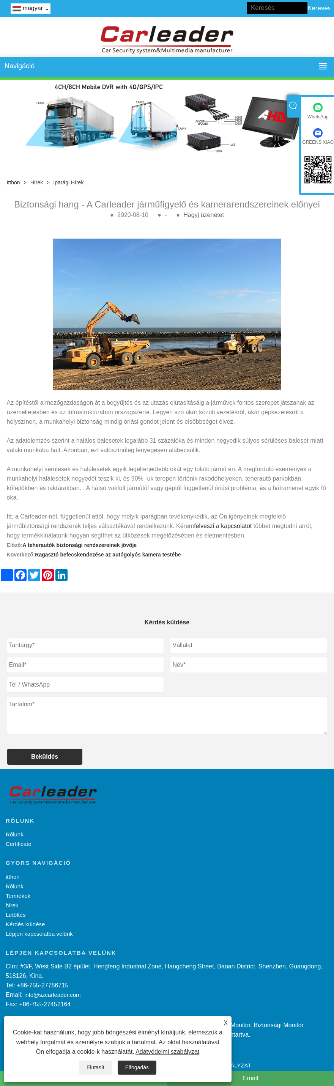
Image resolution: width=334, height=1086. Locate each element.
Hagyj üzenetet (203, 215)
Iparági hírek (68, 182)
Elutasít (95, 1067)
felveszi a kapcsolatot (223, 526)
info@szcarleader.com (52, 995)
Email (250, 1078)
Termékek (18, 896)
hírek (36, 182)
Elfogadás (137, 1067)
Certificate (19, 844)
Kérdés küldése (25, 924)
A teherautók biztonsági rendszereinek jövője (80, 545)
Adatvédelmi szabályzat (167, 1051)
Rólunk (15, 834)
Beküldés (44, 756)
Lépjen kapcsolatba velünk (39, 933)
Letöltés (16, 915)
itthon (13, 182)
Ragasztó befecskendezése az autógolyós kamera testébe (108, 555)
